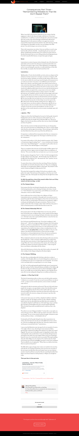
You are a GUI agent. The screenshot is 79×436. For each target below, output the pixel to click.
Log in (55, 433)
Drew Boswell (20, 2)
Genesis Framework (44, 433)
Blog (26, 393)
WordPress (51, 433)
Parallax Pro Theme (34, 433)
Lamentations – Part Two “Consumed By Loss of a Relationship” (38, 378)
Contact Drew (39, 424)
